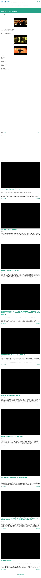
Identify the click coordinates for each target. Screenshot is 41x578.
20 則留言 (4, 569)
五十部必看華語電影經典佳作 (7, 560)
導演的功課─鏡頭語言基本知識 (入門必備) (10, 395)
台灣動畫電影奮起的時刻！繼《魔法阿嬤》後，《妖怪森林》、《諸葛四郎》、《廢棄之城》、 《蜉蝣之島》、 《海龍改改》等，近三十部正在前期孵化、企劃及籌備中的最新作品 (20, 313)
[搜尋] (37, 1)
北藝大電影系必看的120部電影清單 (9, 229)
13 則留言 (4, 486)
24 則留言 (4, 364)
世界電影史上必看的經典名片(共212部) (10, 270)
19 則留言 (4, 323)
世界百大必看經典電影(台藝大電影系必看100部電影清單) (14, 477)
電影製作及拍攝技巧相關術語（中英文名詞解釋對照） (13, 354)
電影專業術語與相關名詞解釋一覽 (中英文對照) (12, 436)
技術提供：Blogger (20, 574)
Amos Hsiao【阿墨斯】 (6, 1)
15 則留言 (4, 198)
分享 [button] (38, 132)
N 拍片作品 (4, 132)
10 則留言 (4, 239)
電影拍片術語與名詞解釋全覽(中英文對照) (10, 189)
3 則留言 (4, 445)
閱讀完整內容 (38, 198)
